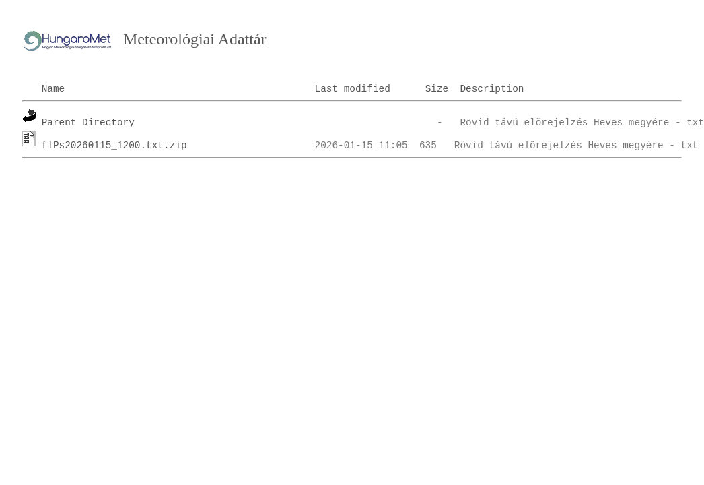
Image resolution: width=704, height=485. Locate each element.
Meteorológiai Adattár (195, 39)
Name (53, 89)
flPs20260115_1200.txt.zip (114, 145)
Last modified (352, 89)
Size (437, 89)
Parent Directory (88, 122)
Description (492, 89)
